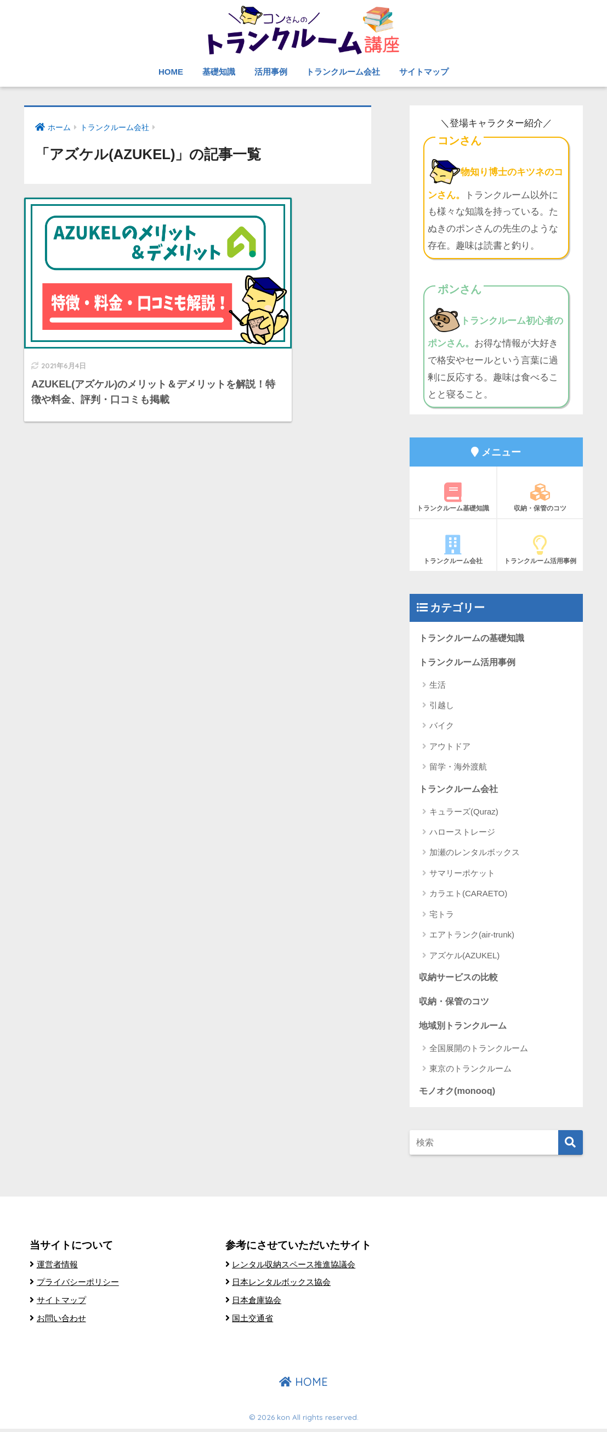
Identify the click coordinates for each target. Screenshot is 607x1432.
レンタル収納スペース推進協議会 (298, 1267)
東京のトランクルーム (470, 1071)
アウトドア (449, 747)
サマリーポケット (462, 874)
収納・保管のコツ (540, 497)
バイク (441, 726)
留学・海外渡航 (458, 767)
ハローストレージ (462, 833)
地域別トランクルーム (465, 1028)
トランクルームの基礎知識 (475, 638)
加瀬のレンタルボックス (474, 853)
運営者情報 (59, 1267)
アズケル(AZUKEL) (464, 956)
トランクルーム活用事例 (540, 550)
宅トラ (441, 915)
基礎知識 (218, 71)
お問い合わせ (63, 1321)
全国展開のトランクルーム (478, 1050)
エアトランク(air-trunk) (471, 936)
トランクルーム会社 (343, 71)
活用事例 (270, 71)
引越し (441, 706)
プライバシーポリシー (80, 1285)
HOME (170, 71)
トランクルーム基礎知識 (452, 497)
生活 (437, 685)
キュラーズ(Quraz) (463, 812)
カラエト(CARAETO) (468, 895)
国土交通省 (254, 1321)
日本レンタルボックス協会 (284, 1285)
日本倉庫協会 (258, 1303)
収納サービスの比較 (461, 979)
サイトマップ (424, 71)
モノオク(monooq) (458, 1093)
